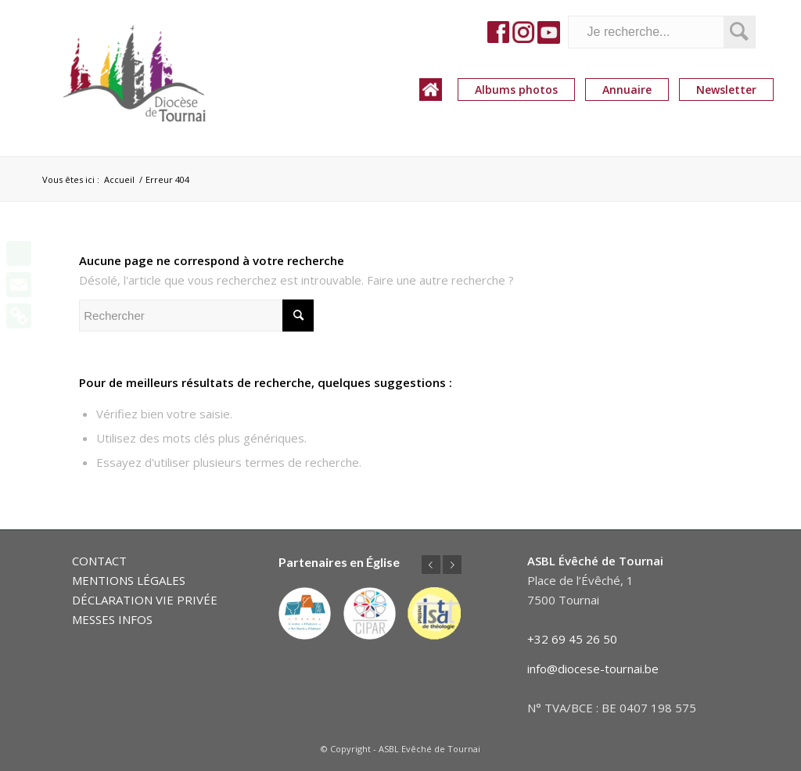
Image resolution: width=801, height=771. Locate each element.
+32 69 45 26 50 (572, 639)
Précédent (431, 564)
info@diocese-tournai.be (593, 668)
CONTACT (99, 560)
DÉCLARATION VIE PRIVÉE (144, 600)
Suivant (452, 564)
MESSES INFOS (112, 619)
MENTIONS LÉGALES (128, 580)
